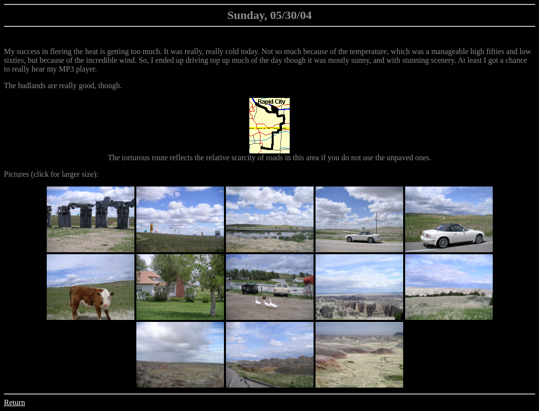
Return (14, 402)
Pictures (16, 174)
